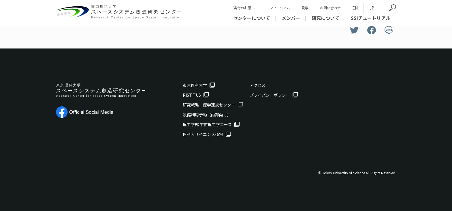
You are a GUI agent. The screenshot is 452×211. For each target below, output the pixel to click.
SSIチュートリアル (370, 17)
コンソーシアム (278, 7)
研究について (325, 17)
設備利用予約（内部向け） (207, 114)
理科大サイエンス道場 (203, 134)
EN (355, 8)
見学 (305, 7)
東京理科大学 (195, 85)
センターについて (251, 17)
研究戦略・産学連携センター (209, 105)
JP (372, 8)
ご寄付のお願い (242, 7)
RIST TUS (192, 95)
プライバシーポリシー (270, 95)
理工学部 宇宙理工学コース (207, 124)
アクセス (257, 85)
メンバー (291, 17)
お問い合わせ (330, 7)
